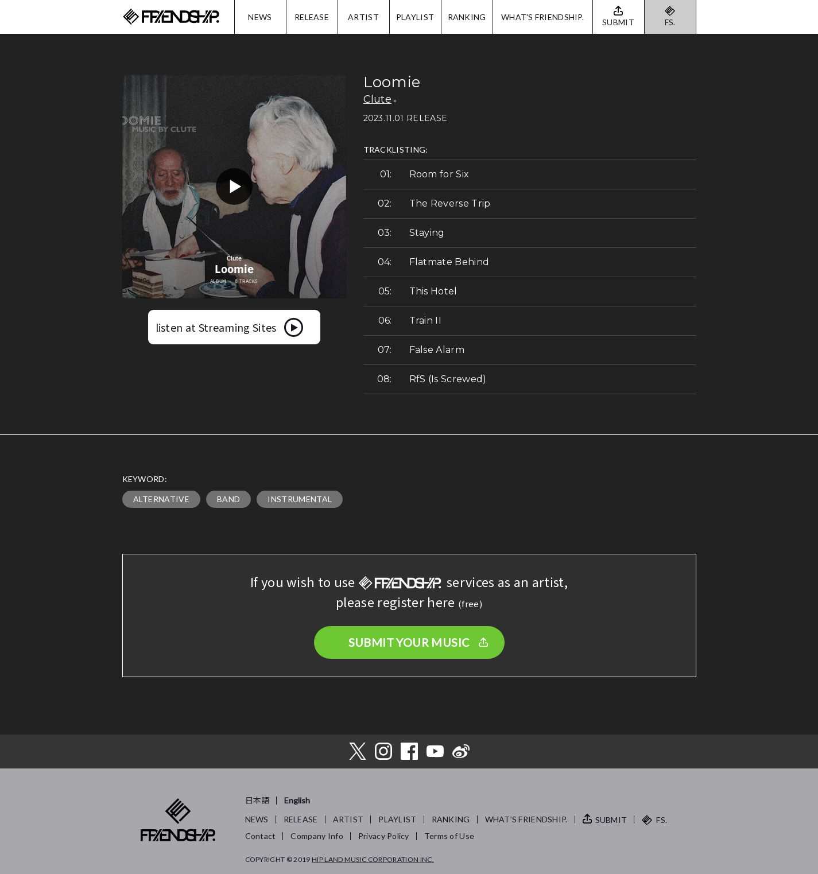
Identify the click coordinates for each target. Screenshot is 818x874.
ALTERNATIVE (161, 499)
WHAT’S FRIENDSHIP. (526, 819)
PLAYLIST (415, 17)
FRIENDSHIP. (171, 17)
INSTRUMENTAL (300, 499)
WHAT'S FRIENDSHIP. (542, 17)
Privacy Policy (383, 836)
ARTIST (363, 17)
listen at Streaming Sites (216, 327)
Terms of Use (449, 836)
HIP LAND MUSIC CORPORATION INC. (373, 859)
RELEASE (311, 17)
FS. (670, 22)
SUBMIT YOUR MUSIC (409, 642)
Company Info (316, 836)
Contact (260, 836)
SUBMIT (611, 820)
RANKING (467, 17)
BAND (228, 499)
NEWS (260, 17)
